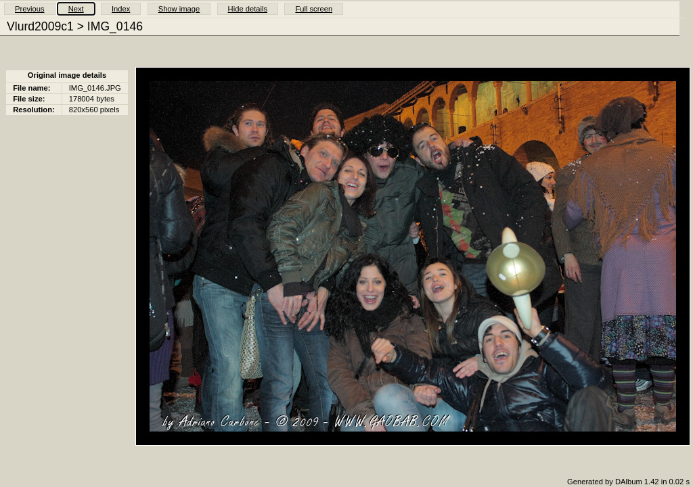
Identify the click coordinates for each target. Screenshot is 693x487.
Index (121, 9)
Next (76, 9)
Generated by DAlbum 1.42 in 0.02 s (628, 482)
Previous (30, 9)
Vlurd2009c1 (40, 26)
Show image (179, 9)
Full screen (313, 9)
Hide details (247, 9)
